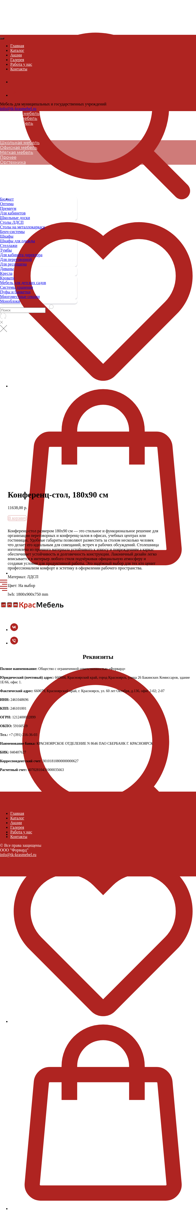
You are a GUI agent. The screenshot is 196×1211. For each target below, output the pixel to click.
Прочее (8, 128)
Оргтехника (13, 133)
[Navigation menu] (3, 582)
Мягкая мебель (16, 123)
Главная (17, 46)
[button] (103, 107)
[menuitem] (38, 227)
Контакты (18, 69)
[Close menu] (2, 38)
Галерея (17, 59)
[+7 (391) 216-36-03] (14, 643)
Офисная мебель (18, 118)
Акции (16, 55)
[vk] (14, 629)
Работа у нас (21, 64)
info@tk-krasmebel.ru (18, 108)
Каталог (17, 50)
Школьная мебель (20, 113)
